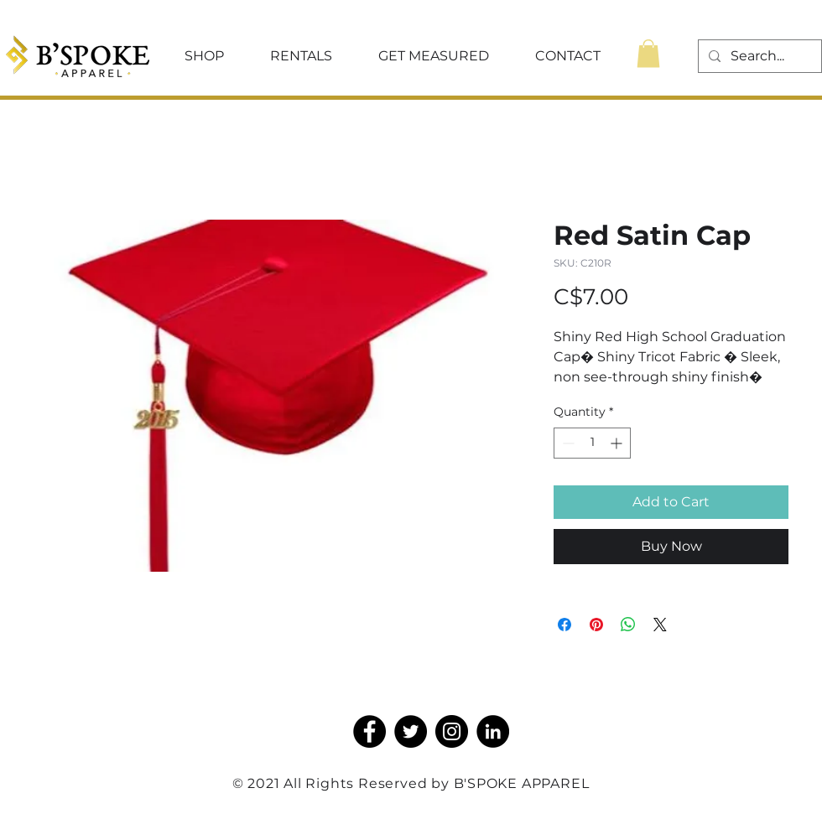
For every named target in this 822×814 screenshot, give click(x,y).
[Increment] (617, 443)
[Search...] (758, 56)
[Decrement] (566, 443)
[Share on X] (660, 624)
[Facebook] (369, 731)
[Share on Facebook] (564, 624)
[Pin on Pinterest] (596, 624)
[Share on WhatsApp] (628, 624)
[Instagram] (451, 731)
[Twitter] (410, 731)
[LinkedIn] (492, 731)
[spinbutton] (592, 443)
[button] (204, 56)
